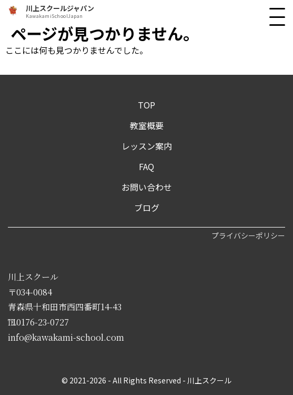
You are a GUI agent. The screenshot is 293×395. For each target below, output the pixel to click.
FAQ (146, 166)
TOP (146, 104)
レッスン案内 (147, 146)
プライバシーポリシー (248, 235)
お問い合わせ (147, 187)
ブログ (146, 207)
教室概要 (147, 125)
